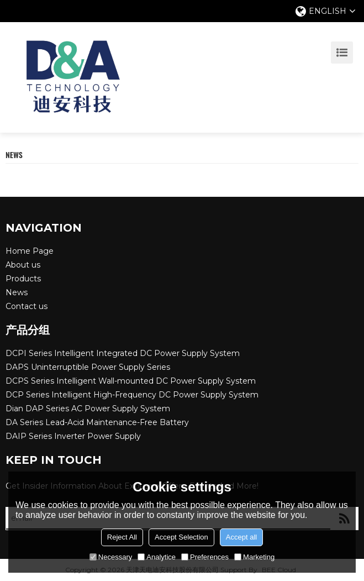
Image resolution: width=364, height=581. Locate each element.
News (17, 292)
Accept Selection (181, 537)
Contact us (27, 306)
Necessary (110, 557)
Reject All (122, 537)
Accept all (241, 537)
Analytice (157, 557)
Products (23, 279)
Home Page (30, 251)
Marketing (254, 557)
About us (23, 265)
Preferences (205, 557)
